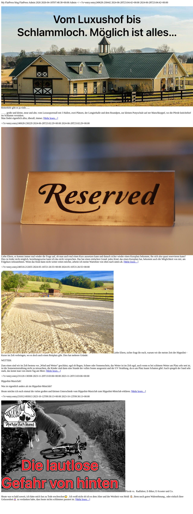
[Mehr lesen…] (50, 118)
